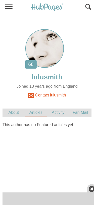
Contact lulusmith (47, 95)
